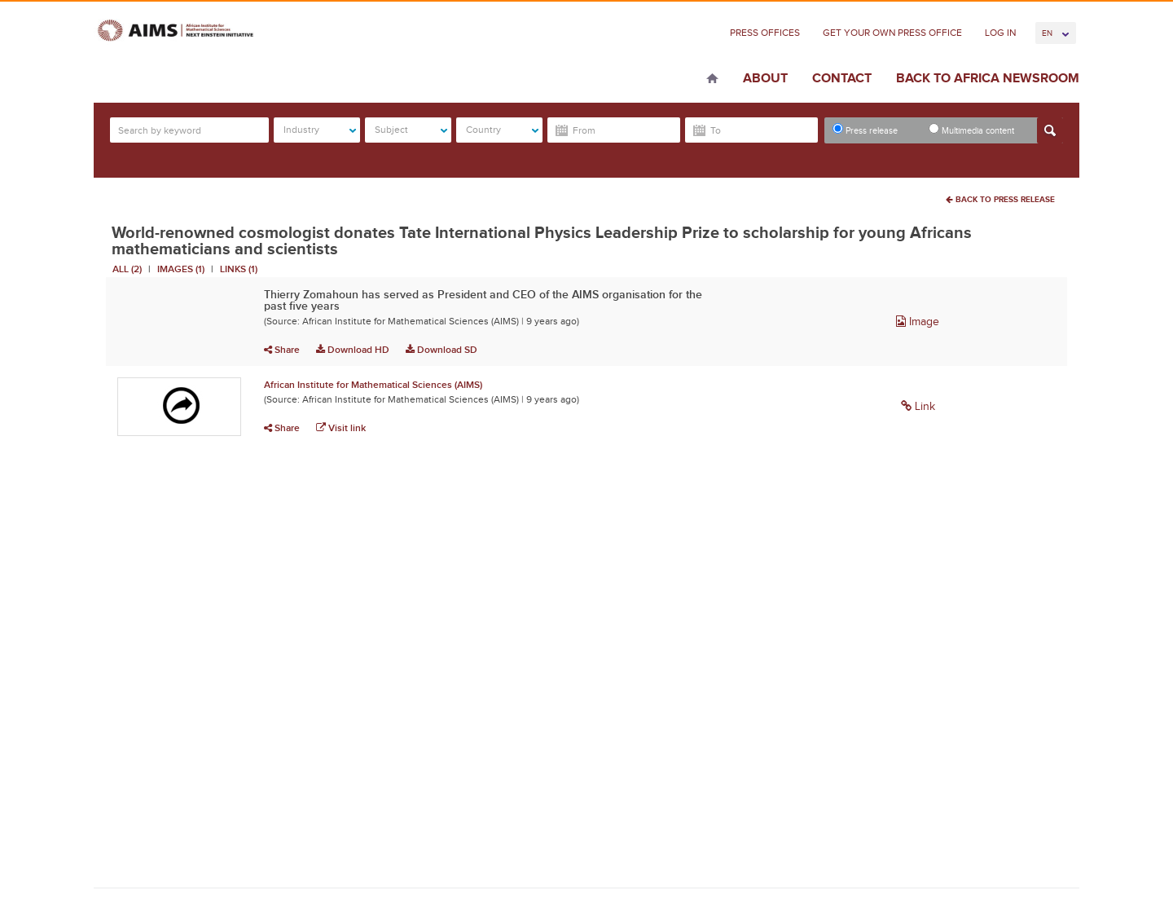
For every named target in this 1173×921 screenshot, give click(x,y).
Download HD (352, 350)
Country (502, 129)
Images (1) (180, 269)
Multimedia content (971, 129)
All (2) (127, 269)
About (765, 78)
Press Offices (765, 32)
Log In (1000, 32)
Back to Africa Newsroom (987, 78)
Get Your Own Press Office (892, 32)
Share (282, 350)
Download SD (441, 350)
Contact (842, 78)
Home (712, 80)
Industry (319, 129)
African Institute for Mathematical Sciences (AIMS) (373, 385)
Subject (411, 129)
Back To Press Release (1000, 199)
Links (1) (238, 269)
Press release (865, 129)
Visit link (341, 428)
